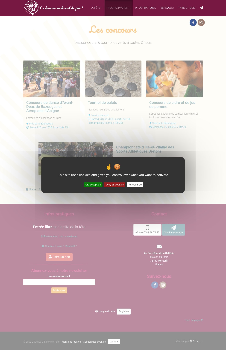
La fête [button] (96, 7)
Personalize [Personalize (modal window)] (135, 184)
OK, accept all (93, 184)
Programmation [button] (118, 7)
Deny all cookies (115, 184)
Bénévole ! (167, 7)
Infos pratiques (145, 7)
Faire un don (187, 7)
